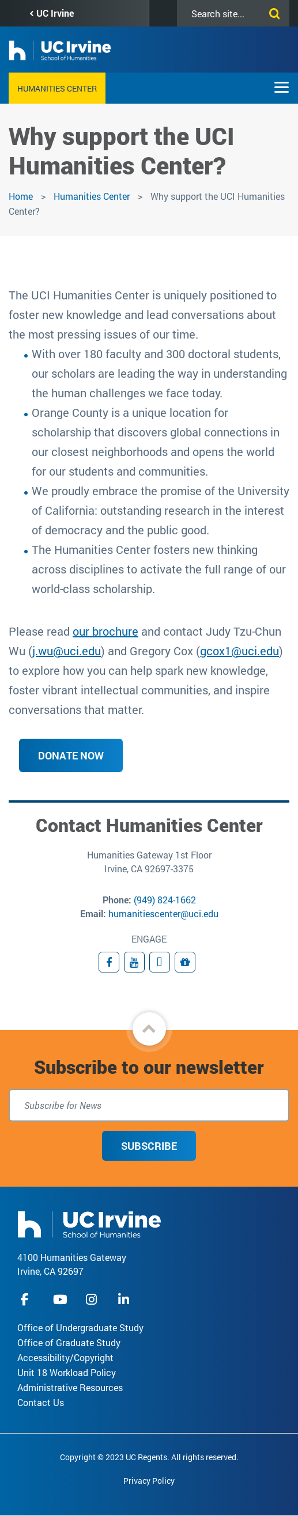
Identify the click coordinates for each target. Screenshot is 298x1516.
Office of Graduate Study (68, 1342)
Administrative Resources (70, 1387)
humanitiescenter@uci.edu (163, 913)
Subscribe (149, 1146)
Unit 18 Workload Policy (66, 1372)
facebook (28, 1299)
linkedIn (125, 1299)
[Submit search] (272, 11)
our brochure (105, 631)
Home (21, 196)
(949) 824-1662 (165, 900)
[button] (149, 1029)
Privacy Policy (149, 1480)
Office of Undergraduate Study (80, 1327)
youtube (60, 1299)
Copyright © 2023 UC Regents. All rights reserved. (149, 1457)
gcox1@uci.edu (239, 650)
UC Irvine (55, 13)
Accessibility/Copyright (65, 1357)
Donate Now (71, 755)
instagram (93, 1299)
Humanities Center (57, 88)
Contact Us (40, 1402)
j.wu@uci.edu (66, 650)
